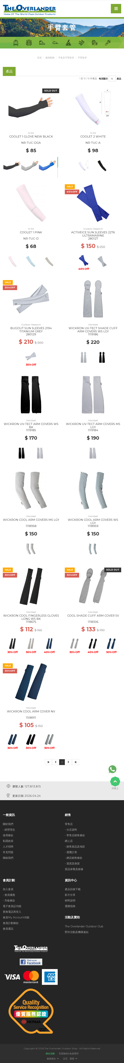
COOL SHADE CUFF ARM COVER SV (93, 615)
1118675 (31, 622)
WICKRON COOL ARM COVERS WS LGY (93, 521)
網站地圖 (50, 1053)
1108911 (31, 717)
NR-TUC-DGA (31, 142)
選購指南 (70, 906)
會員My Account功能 (16, 917)
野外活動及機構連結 (76, 932)
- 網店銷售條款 (73, 857)
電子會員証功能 (12, 906)
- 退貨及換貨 (72, 863)
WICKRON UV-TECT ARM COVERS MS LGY (93, 425)
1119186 (93, 334)
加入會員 (8, 889)
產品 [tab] (9, 71)
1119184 (93, 430)
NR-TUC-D (31, 238)
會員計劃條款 (11, 923)
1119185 (31, 430)
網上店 (69, 840)
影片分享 (70, 895)
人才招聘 (8, 846)
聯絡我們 (8, 857)
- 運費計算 (71, 852)
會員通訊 (8, 928)
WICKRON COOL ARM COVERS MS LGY (31, 520)
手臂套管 (82, 57)
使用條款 (8, 835)
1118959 (93, 526)
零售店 (69, 824)
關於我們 (8, 824)
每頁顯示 (103, 78)
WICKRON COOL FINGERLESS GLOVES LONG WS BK (31, 617)
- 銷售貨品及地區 (75, 846)
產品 (119, 78)
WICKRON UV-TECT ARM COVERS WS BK (31, 425)
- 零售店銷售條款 (75, 835)
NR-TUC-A (93, 142)
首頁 (39, 57)
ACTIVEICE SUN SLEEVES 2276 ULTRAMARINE (93, 234)
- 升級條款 (9, 900)
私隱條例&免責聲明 (69, 1053)
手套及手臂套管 (66, 57)
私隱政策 (8, 840)
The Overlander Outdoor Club (84, 926)
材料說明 (70, 900)
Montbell (93, 324)
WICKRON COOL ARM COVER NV (31, 711)
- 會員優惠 (9, 895)
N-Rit (31, 133)
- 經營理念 (9, 829)
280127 (93, 238)
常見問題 (8, 852)
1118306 (93, 622)
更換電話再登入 (12, 911)
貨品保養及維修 (74, 869)
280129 (31, 334)
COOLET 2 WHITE (93, 136)
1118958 (31, 526)
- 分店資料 (71, 829)
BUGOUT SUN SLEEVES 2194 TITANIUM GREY (31, 329)
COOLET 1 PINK (31, 232)
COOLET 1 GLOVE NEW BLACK (31, 136)
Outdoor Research (93, 228)
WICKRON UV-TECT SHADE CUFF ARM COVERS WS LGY (93, 329)
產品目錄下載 (73, 889)
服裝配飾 (49, 57)
